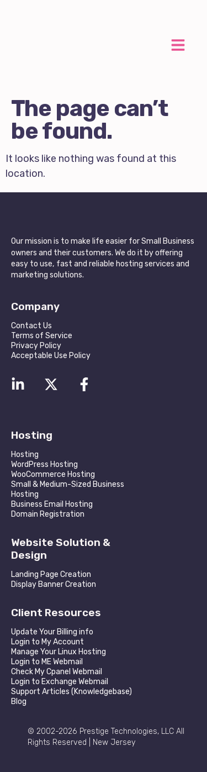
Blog (18, 701)
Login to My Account (47, 642)
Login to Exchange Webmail (59, 681)
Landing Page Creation (51, 574)
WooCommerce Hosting (53, 474)
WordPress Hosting (44, 464)
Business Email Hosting (52, 504)
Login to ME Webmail (47, 661)
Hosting (25, 454)
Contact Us (31, 325)
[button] (177, 47)
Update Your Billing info (52, 632)
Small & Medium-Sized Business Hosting (67, 489)
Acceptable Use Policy (51, 355)
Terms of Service (41, 335)
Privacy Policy (36, 345)
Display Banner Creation (53, 584)
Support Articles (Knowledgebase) (71, 691)
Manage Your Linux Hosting (58, 652)
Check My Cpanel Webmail (56, 671)
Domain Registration (47, 514)
